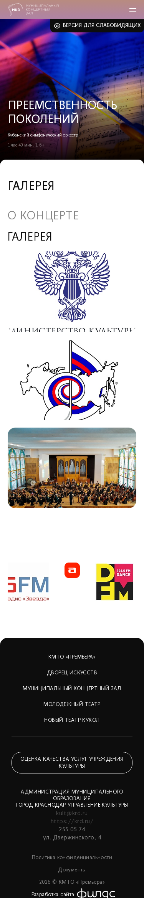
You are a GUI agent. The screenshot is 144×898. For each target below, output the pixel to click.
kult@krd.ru (72, 813)
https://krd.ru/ (72, 822)
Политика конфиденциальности (72, 858)
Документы (72, 870)
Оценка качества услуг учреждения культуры (71, 762)
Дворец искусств (72, 673)
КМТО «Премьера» (72, 657)
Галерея (30, 238)
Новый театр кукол (71, 720)
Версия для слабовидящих (102, 26)
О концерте (43, 216)
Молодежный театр (72, 705)
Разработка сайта (52, 895)
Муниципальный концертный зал (72, 689)
